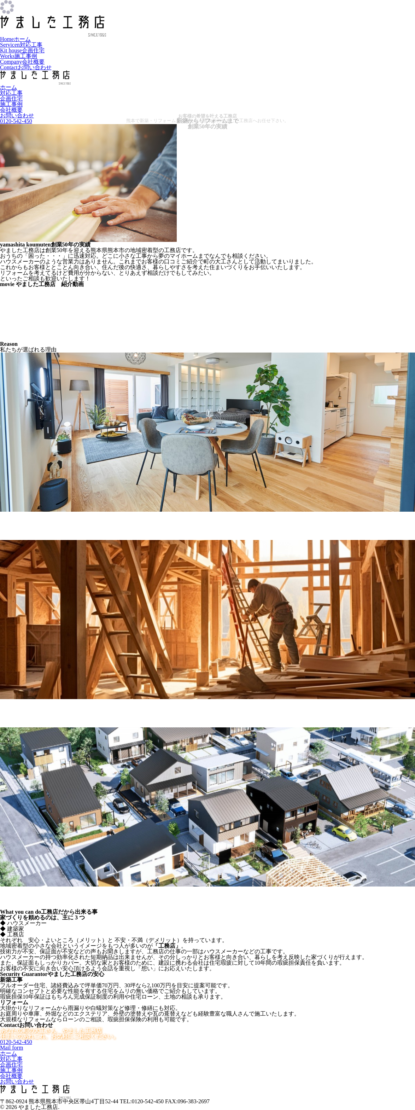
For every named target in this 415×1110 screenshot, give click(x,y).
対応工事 (21, 45)
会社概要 (22, 62)
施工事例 (18, 56)
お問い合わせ (26, 67)
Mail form (11, 1048)
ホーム (15, 39)
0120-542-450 (16, 1042)
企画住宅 (22, 50)
